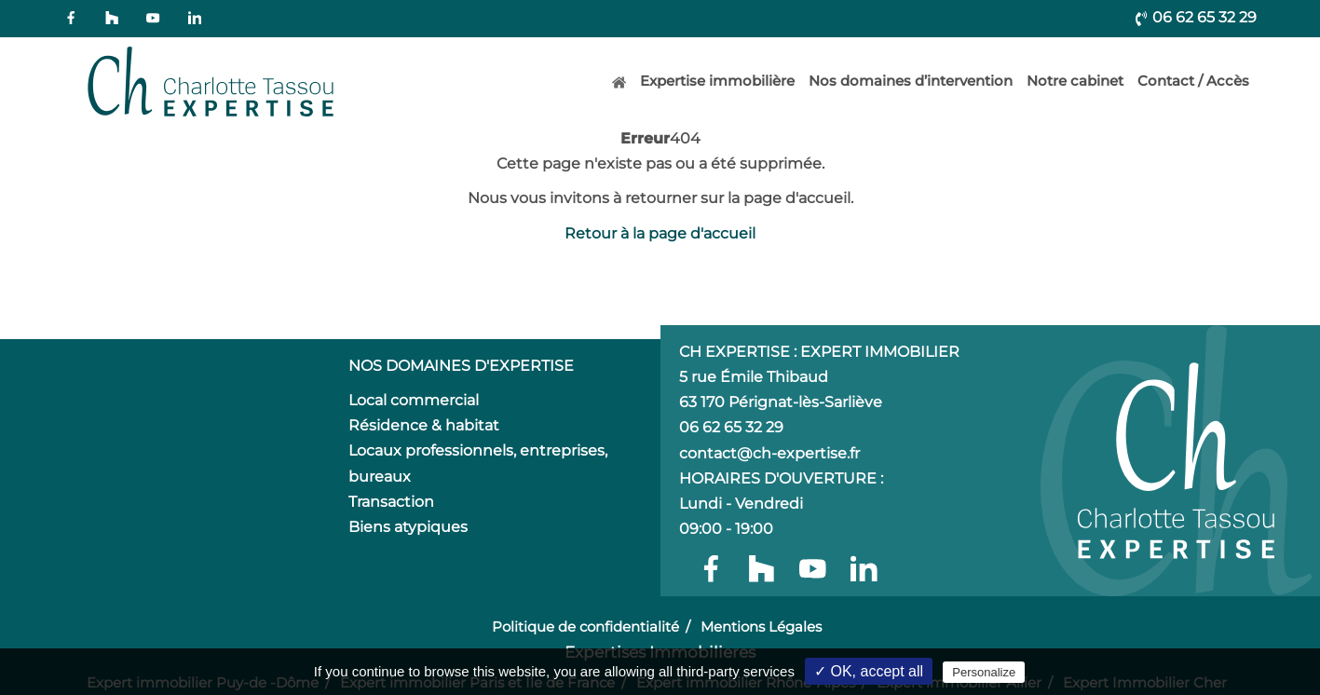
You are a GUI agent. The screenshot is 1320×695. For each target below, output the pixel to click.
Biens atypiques (408, 527)
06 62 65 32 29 (1195, 17)
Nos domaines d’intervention (911, 80)
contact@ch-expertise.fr (769, 453)
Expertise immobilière (717, 80)
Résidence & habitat (423, 425)
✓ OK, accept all (868, 671)
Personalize (983, 672)
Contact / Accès (1193, 80)
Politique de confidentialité (585, 626)
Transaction (391, 502)
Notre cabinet (1075, 80)
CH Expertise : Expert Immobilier (819, 352)
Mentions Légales (761, 626)
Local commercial (413, 400)
